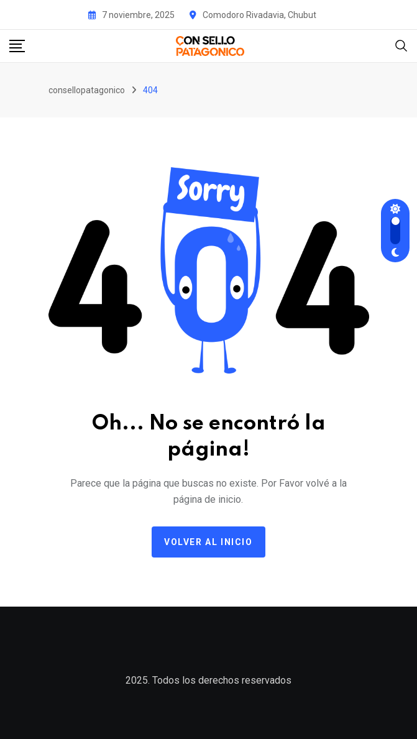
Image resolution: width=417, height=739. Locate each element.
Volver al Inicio (208, 542)
